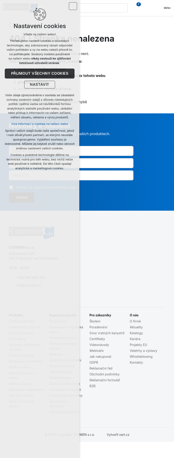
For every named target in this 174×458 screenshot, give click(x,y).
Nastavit (39, 85)
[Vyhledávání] (123, 7)
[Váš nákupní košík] (139, 7)
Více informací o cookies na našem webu (39, 124)
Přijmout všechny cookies (39, 74)
